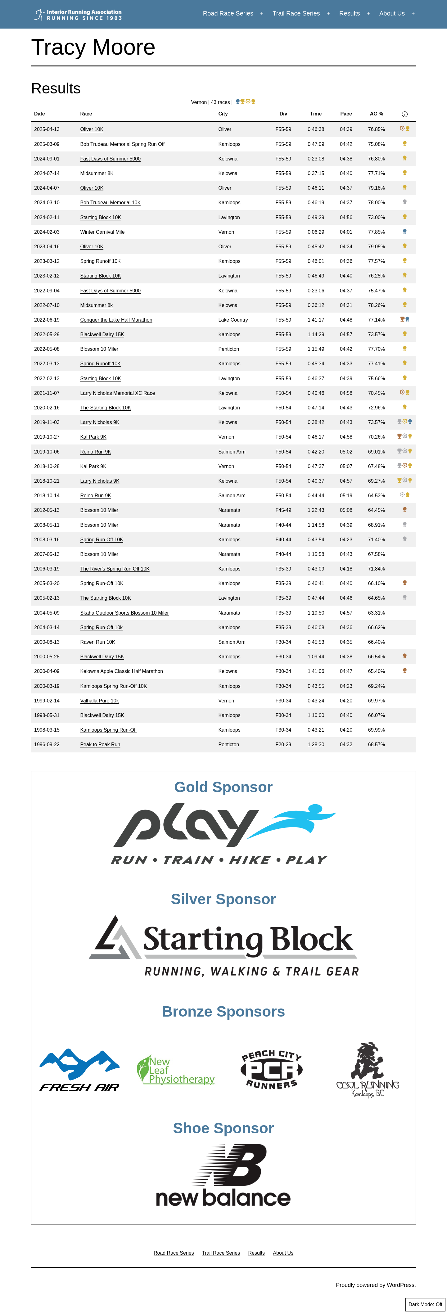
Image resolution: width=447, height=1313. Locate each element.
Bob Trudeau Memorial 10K (110, 202)
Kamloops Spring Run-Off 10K (113, 686)
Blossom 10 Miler (99, 349)
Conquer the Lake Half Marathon (116, 320)
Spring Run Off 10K (101, 539)
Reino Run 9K (95, 451)
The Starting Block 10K (105, 407)
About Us (392, 13)
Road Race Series (228, 13)
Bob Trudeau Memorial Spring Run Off (122, 144)
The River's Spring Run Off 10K (114, 568)
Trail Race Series (296, 13)
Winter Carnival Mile (102, 232)
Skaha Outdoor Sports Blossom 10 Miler (124, 613)
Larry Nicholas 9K (99, 422)
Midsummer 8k (96, 305)
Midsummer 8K (97, 173)
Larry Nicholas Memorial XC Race (117, 393)
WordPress (400, 1285)
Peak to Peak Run (100, 744)
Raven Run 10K (97, 642)
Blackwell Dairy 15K (102, 334)
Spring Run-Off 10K (101, 583)
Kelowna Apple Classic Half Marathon (121, 671)
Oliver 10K (91, 129)
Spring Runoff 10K (100, 261)
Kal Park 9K (93, 437)
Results (349, 13)
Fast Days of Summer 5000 (110, 158)
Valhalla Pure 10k (99, 700)
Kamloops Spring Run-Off (108, 730)
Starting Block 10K (100, 217)
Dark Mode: (425, 1304)
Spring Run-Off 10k (101, 627)
